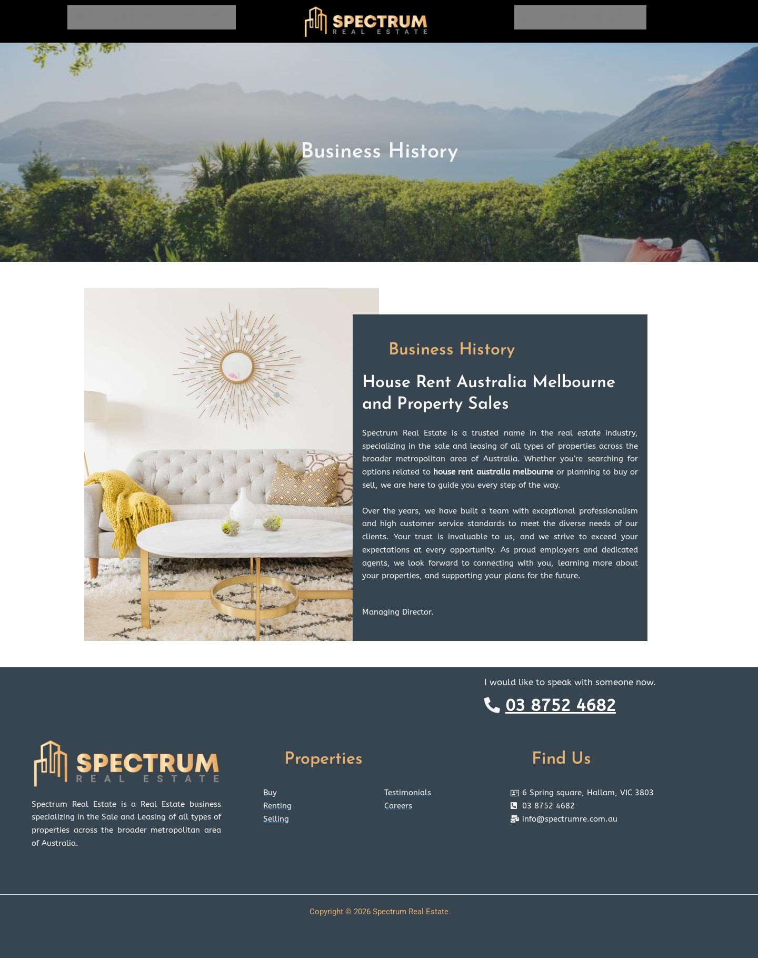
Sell (219, 17)
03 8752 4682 (560, 705)
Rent (532, 17)
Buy (186, 17)
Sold (567, 17)
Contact (616, 17)
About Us (138, 17)
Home (86, 17)
